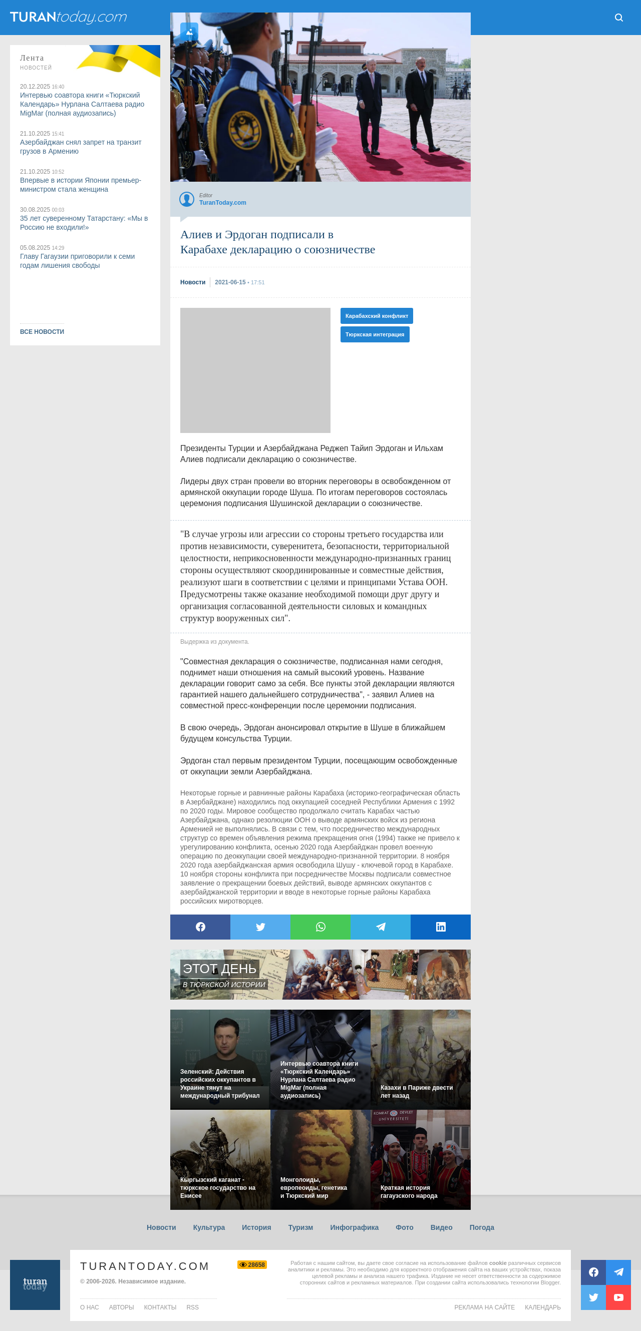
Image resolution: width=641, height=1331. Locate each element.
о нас (89, 1307)
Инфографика (354, 1227)
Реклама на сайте (485, 1307)
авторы (121, 1307)
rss (192, 1307)
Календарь (543, 1307)
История (256, 1227)
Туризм (300, 1227)
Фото (404, 1227)
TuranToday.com (145, 1266)
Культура (209, 1227)
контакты (160, 1307)
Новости (161, 1227)
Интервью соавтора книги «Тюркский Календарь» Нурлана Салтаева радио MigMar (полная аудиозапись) (82, 104)
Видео (442, 1227)
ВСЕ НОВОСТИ (42, 331)
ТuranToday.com (69, 17)
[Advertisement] (255, 370)
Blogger (550, 1282)
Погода (482, 1227)
